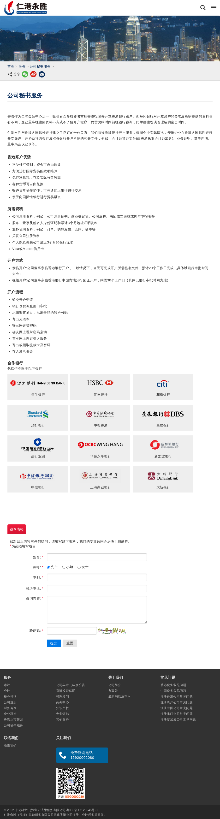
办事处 (113, 691)
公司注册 (10, 702)
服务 (21, 66)
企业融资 (10, 714)
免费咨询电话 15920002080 (82, 755)
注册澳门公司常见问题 (177, 714)
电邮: (38, 577)
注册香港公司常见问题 (177, 696)
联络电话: (34, 588)
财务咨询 (10, 708)
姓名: (38, 557)
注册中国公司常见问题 (177, 708)
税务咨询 (10, 696)
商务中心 (62, 702)
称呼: (38, 567)
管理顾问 (62, 696)
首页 (10, 66)
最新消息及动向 (119, 696)
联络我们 (10, 745)
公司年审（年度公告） (72, 685)
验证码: (36, 631)
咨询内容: (34, 598)
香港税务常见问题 (173, 685)
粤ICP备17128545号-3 (81, 810)
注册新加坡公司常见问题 (178, 719)
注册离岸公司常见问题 (177, 702)
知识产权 (62, 708)
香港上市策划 (13, 719)
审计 (7, 685)
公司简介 (114, 685)
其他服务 (62, 719)
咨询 (17, 529)
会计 (7, 691)
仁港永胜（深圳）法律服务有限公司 (40, 810)
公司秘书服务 (40, 66)
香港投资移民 (66, 691)
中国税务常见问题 (173, 691)
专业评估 (62, 714)
